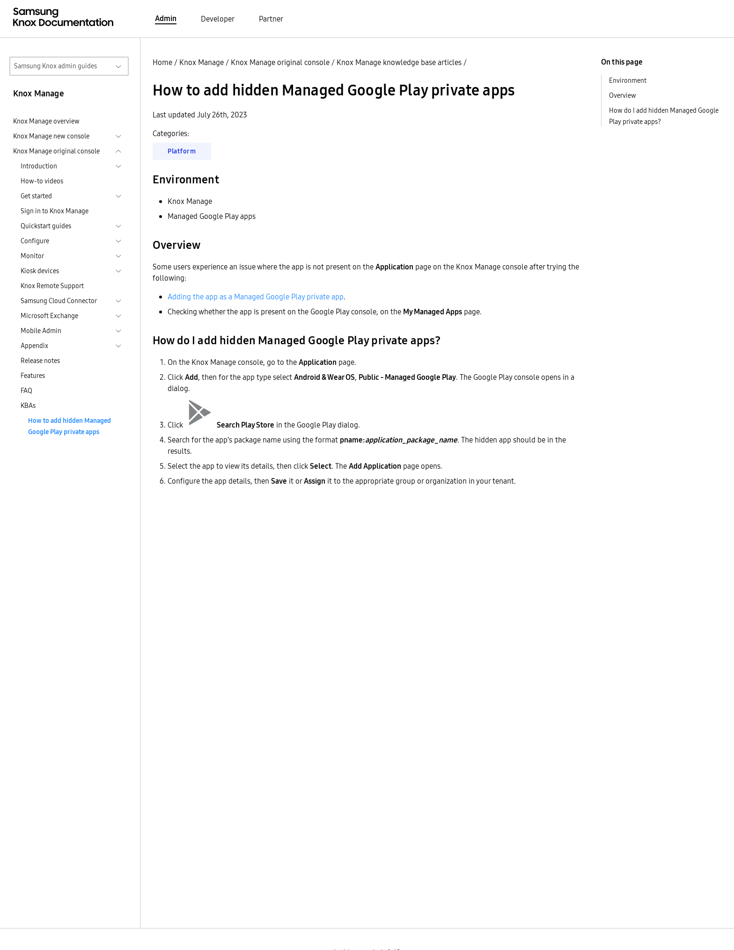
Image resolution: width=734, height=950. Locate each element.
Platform (182, 151)
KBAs (28, 405)
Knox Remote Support (52, 285)
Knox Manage (201, 62)
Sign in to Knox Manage (54, 211)
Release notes (40, 360)
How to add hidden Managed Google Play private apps (69, 426)
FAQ (26, 390)
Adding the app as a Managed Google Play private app (256, 296)
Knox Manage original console (280, 62)
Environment (627, 80)
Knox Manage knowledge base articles (399, 62)
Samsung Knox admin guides (55, 66)
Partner (271, 19)
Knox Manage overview (46, 121)
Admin (165, 18)
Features (33, 375)
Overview (622, 95)
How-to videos (42, 181)
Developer (218, 19)
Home (162, 62)
